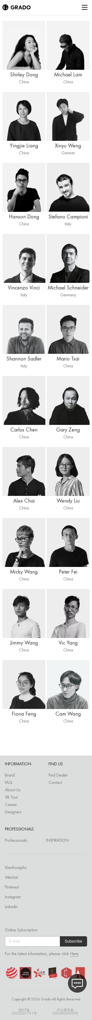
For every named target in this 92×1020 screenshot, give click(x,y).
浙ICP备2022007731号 (24, 1011)
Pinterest (12, 887)
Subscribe (73, 941)
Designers (13, 812)
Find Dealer (58, 775)
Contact (55, 782)
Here (74, 953)
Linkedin (11, 906)
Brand (10, 775)
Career (11, 804)
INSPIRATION (57, 840)
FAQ (8, 782)
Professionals (16, 840)
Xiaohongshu (16, 867)
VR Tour (11, 797)
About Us (13, 789)
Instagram (13, 897)
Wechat (11, 877)
